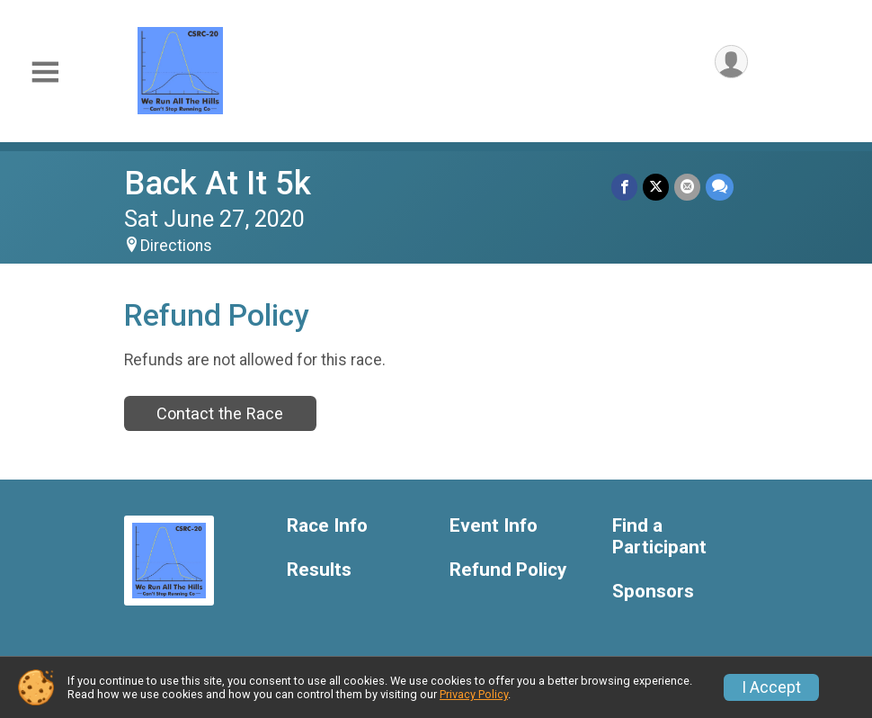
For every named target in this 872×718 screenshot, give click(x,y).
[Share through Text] (720, 187)
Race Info (327, 526)
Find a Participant (659, 537)
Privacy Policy (474, 694)
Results (319, 570)
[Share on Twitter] (656, 187)
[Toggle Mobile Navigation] (45, 72)
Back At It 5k (217, 183)
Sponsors (653, 591)
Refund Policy (507, 570)
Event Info (493, 526)
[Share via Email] (687, 187)
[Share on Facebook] (624, 187)
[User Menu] (731, 61)
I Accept (771, 687)
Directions (176, 246)
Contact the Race (219, 413)
